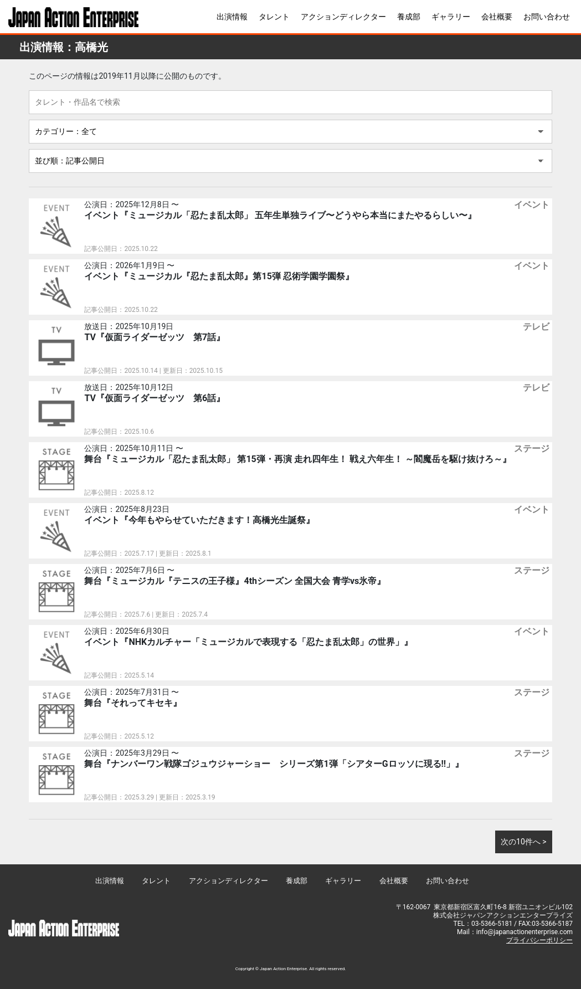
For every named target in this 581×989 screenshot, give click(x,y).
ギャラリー (450, 16)
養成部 (408, 16)
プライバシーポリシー (539, 940)
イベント (531, 204)
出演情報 (232, 16)
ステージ (531, 448)
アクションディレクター (343, 16)
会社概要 (496, 16)
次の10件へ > (524, 841)
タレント (274, 16)
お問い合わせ (546, 16)
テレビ (536, 326)
